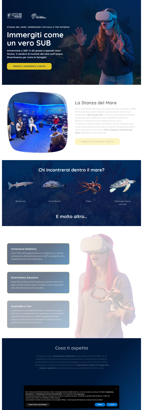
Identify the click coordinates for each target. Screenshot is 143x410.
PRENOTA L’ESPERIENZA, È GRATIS (29, 66)
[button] (116, 388)
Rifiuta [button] (100, 404)
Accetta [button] (111, 404)
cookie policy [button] (81, 394)
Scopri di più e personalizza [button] (38, 404)
